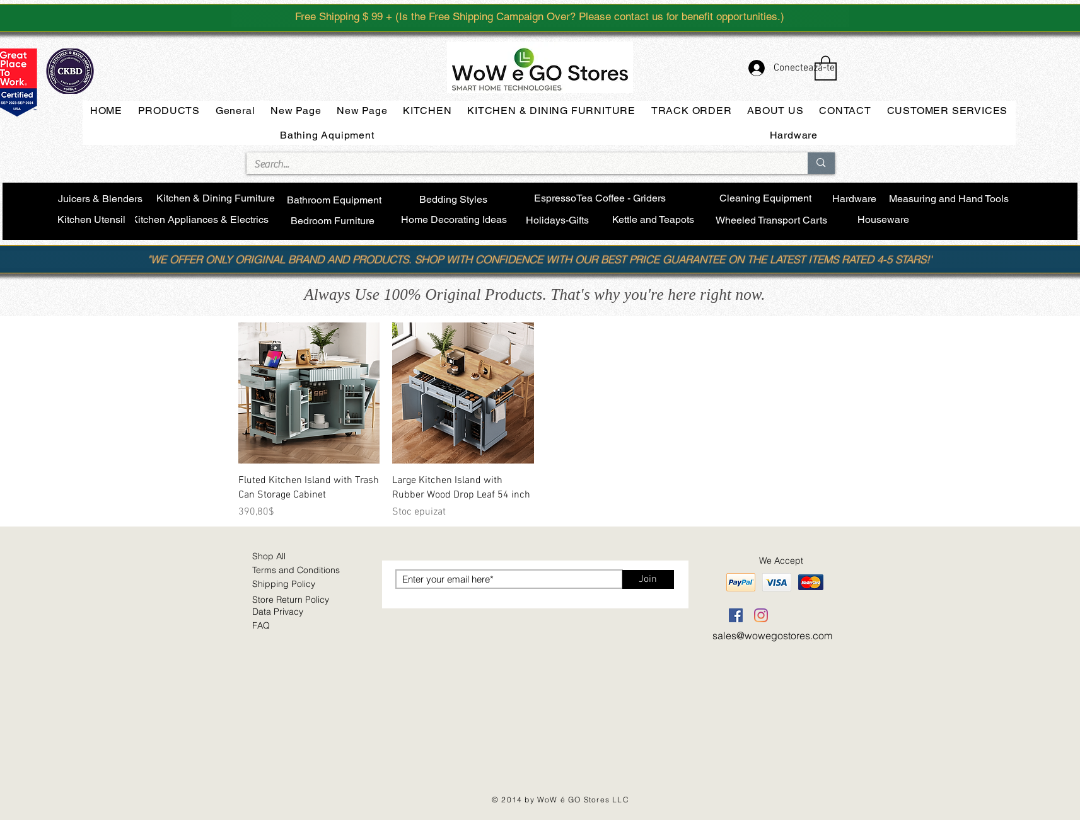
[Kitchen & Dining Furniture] (216, 199)
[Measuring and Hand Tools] (949, 199)
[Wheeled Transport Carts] (772, 221)
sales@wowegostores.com (772, 635)
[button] (826, 67)
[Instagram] (761, 615)
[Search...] (518, 164)
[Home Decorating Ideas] (454, 220)
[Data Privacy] (298, 612)
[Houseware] (883, 220)
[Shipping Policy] (298, 584)
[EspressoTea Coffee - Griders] (600, 198)
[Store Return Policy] (306, 600)
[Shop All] (298, 557)
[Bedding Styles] (453, 200)
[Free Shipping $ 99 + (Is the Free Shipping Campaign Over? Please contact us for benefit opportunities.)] (540, 16)
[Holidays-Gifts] (557, 221)
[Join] (648, 579)
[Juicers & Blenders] (101, 199)
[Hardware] (854, 199)
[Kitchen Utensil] (92, 220)
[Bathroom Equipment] (334, 200)
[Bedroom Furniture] (332, 221)
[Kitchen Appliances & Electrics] (200, 220)
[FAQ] (298, 626)
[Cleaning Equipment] (766, 199)
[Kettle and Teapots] (653, 220)
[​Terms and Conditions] (301, 571)
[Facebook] (736, 615)
